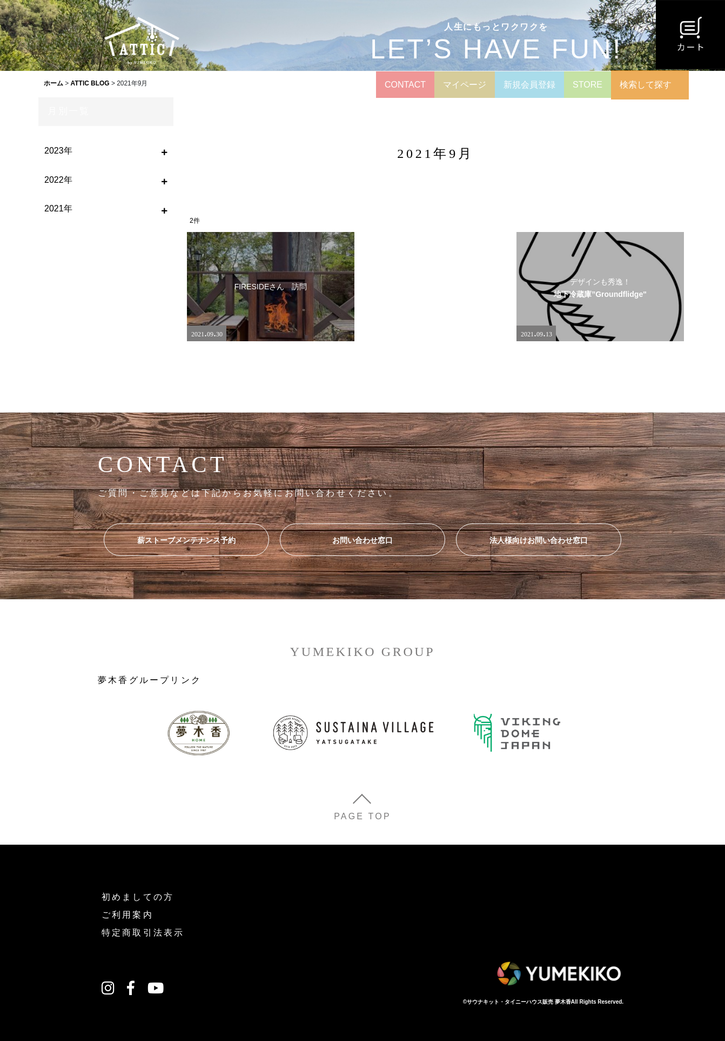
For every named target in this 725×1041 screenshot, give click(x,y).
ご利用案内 (127, 914)
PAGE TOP (362, 816)
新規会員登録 (529, 84)
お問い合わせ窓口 (362, 540)
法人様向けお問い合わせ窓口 (538, 540)
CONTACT (405, 84)
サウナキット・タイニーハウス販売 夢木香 (519, 1002)
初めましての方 (138, 896)
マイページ (464, 84)
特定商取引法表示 (143, 932)
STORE (587, 84)
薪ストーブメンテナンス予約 (186, 540)
